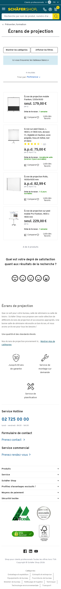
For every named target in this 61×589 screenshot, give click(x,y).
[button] (4, 9)
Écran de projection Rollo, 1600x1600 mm (36, 178)
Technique (51, 582)
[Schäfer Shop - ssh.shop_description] (23, 9)
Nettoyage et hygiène (33, 582)
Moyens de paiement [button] (13, 492)
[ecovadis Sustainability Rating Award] (44, 513)
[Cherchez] (56, 16)
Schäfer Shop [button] (9, 481)
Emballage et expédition (18, 575)
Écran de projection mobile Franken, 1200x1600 (36, 98)
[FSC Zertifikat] (44, 534)
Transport (46, 586)
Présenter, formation (15, 24)
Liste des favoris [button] (44, 117)
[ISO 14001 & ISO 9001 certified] (21, 513)
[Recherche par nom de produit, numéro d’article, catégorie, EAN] (28, 16)
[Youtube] (36, 552)
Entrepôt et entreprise (42, 575)
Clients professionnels (34, 2)
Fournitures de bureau (42, 578)
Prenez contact (12, 440)
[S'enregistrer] (51, 9)
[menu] (35, 2)
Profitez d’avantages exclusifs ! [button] (19, 486)
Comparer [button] (30, 117)
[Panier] (56, 9)
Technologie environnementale (25, 586)
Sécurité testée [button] (10, 498)
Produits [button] (6, 469)
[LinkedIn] (31, 552)
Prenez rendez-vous (15, 455)
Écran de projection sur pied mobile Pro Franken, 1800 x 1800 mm (37, 214)
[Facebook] (25, 552)
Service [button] (6, 475)
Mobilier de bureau (12, 582)
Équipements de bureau (17, 578)
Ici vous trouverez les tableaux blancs (30, 60)
